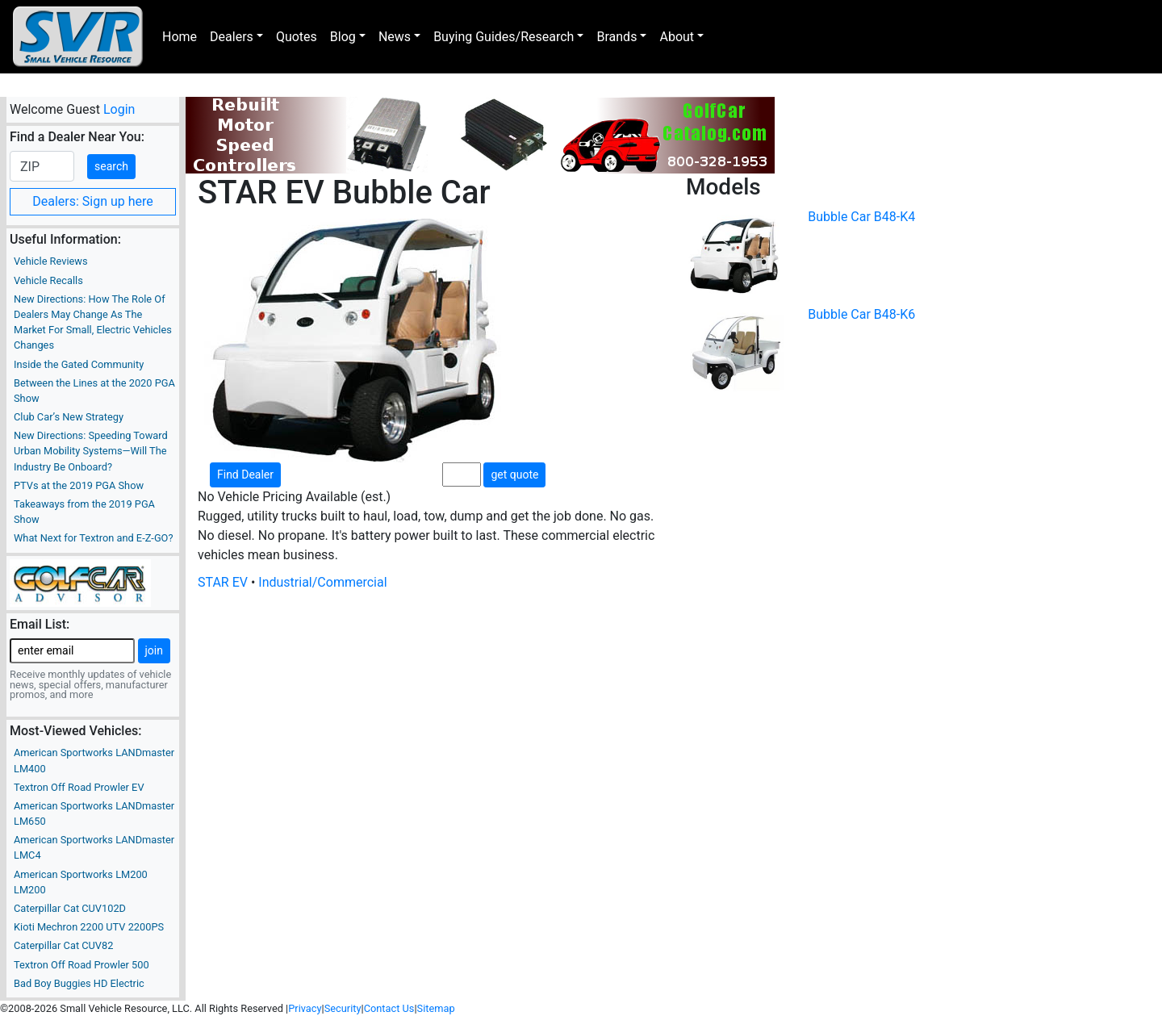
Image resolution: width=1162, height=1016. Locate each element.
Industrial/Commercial (322, 582)
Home (179, 36)
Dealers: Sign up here (92, 201)
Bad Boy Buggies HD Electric (79, 983)
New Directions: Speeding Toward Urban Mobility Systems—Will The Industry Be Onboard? (91, 450)
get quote (514, 474)
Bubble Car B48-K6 (861, 314)
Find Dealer (245, 474)
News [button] (394, 36)
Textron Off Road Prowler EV (79, 787)
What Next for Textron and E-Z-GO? (93, 538)
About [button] (676, 36)
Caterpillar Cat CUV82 (63, 945)
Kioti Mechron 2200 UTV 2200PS (89, 927)
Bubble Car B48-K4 (861, 216)
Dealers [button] (231, 36)
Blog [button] (343, 36)
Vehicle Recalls (48, 280)
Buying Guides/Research (503, 36)
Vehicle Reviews (51, 261)
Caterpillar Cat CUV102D (70, 908)
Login (119, 109)
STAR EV (223, 582)
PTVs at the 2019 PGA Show (79, 485)
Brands (616, 36)
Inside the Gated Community (79, 364)
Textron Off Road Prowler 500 (81, 965)
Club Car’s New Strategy (68, 417)
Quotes (296, 36)
